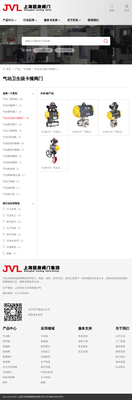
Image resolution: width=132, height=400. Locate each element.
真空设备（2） (12, 234)
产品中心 (9, 20)
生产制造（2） (12, 228)
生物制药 (45, 356)
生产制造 (45, 362)
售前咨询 (83, 336)
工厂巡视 (120, 341)
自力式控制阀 (10, 367)
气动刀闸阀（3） (12, 181)
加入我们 (120, 356)
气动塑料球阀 (43, 50)
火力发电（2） (12, 209)
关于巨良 (74, 20)
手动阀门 (7, 372)
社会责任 (120, 367)
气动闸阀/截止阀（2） (14, 175)
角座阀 (6, 362)
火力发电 (45, 377)
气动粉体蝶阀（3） (13, 162)
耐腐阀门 (7, 356)
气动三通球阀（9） (13, 131)
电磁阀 (6, 346)
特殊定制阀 (9, 377)
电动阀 (6, 351)
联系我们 (93, 20)
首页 (8, 69)
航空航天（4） (12, 221)
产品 (17, 69)
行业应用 (30, 20)
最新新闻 (120, 346)
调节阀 (6, 341)
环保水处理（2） (14, 240)
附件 (5, 382)
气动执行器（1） (12, 194)
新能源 (44, 341)
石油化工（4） (12, 215)
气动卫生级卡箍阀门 (45, 69)
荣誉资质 (120, 351)
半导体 (44, 336)
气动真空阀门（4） (13, 124)
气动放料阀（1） (12, 188)
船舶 (43, 382)
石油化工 (45, 351)
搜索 (111, 8)
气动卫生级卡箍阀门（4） (16, 118)
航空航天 (45, 346)
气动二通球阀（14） (13, 99)
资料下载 (83, 341)
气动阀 (27, 69)
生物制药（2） (12, 247)
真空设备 (45, 367)
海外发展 (120, 362)
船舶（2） (10, 253)
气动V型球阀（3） (12, 137)
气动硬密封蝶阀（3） (14, 150)
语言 (126, 8)
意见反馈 (83, 351)
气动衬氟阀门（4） (13, 105)
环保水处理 (47, 372)
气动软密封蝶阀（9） (14, 143)
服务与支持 (52, 20)
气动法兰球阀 (64, 50)
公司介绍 (120, 336)
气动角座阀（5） (12, 169)
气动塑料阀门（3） (13, 111)
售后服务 (83, 346)
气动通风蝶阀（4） (13, 156)
